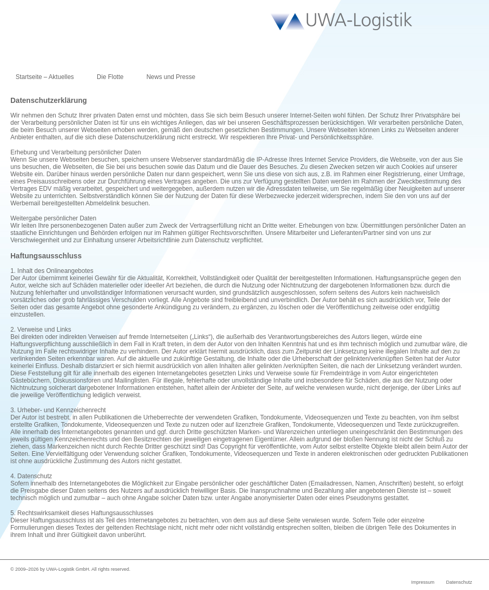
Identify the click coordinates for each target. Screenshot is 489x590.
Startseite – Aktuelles (45, 77)
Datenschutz (459, 582)
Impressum (422, 582)
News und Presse (170, 77)
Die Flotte (110, 77)
